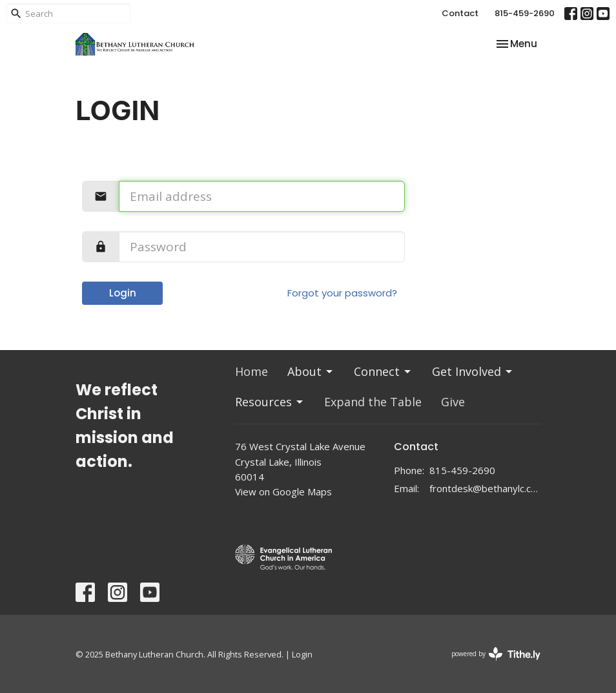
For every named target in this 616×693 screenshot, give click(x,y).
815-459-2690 (525, 13)
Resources (270, 401)
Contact (460, 13)
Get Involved (473, 371)
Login (122, 293)
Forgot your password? (342, 293)
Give (453, 401)
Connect (383, 371)
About (310, 371)
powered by (495, 654)
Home (251, 371)
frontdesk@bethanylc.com (484, 488)
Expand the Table (373, 401)
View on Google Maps (283, 491)
